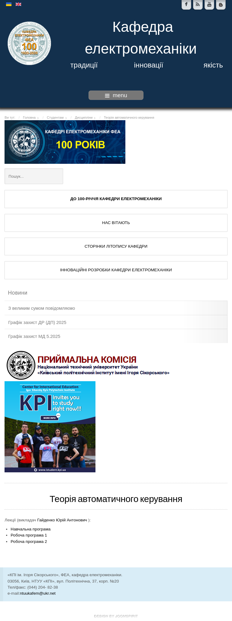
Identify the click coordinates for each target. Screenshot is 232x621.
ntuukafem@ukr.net (38, 593)
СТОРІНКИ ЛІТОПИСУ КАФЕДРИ (116, 246)
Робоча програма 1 (29, 535)
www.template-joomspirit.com (116, 616)
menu (116, 95)
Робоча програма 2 (29, 541)
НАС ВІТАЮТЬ (116, 222)
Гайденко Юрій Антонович (62, 520)
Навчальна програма (30, 529)
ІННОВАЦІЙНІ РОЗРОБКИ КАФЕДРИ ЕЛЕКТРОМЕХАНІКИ (116, 270)
